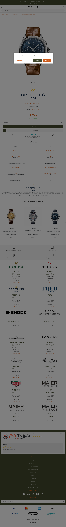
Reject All (37, 60)
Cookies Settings (20, 60)
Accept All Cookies (47, 60)
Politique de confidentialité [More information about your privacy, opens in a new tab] (38, 56)
